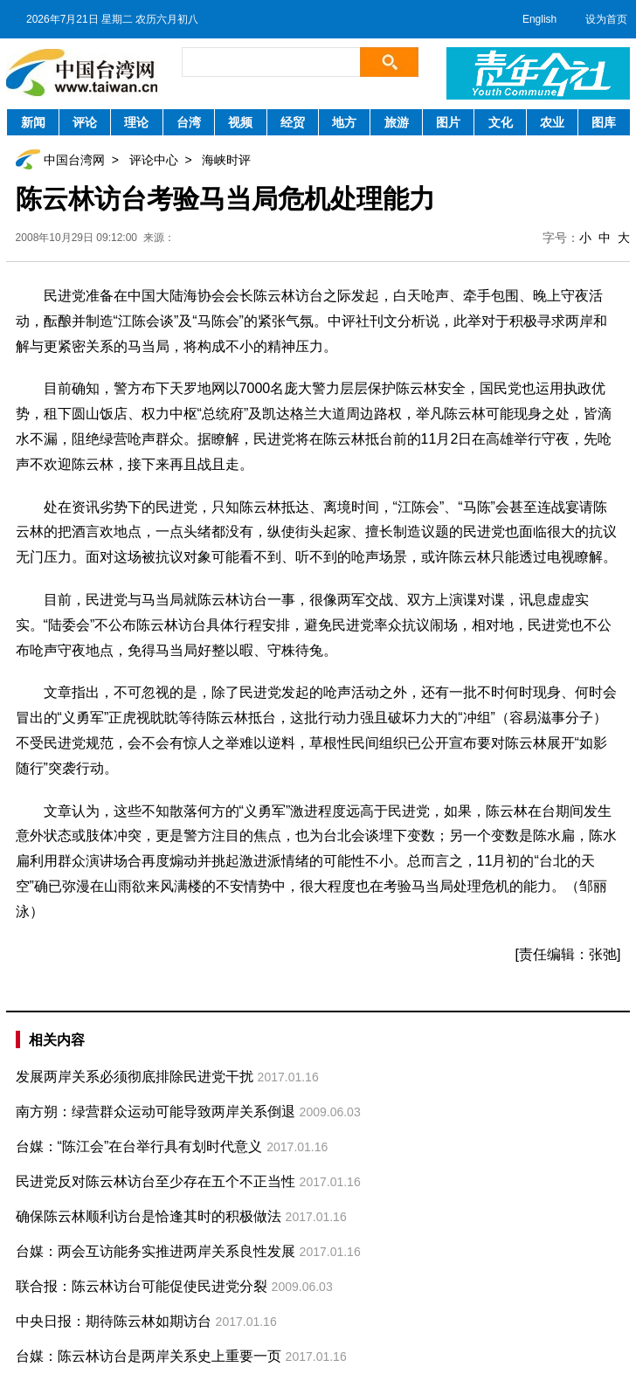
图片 (448, 122)
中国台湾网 (74, 160)
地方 (344, 122)
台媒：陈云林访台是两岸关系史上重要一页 (148, 1356)
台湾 (188, 122)
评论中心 (153, 160)
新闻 (33, 122)
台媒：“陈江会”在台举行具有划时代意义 (139, 1146)
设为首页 (606, 19)
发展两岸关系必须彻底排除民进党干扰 (134, 1076)
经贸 (292, 122)
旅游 (396, 122)
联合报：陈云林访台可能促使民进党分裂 (141, 1286)
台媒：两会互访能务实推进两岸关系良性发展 (155, 1251)
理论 (136, 122)
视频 (240, 122)
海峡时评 (226, 160)
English (539, 19)
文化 (500, 122)
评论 (85, 122)
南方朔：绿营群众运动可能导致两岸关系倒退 (155, 1111)
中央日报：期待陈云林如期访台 (113, 1321)
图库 (603, 122)
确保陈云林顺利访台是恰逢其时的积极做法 (148, 1216)
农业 (552, 122)
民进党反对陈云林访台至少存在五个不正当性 (155, 1181)
